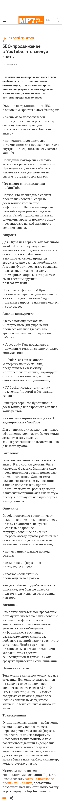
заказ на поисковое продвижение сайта (28, 781)
